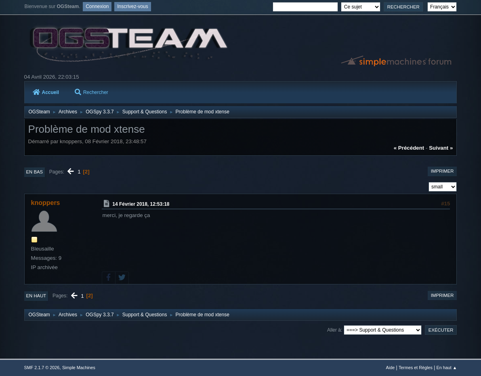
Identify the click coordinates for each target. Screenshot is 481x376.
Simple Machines (78, 367)
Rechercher (91, 92)
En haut (36, 295)
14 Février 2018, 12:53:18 (140, 204)
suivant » (441, 148)
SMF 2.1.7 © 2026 (42, 367)
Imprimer (442, 171)
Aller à (334, 330)
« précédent (409, 148)
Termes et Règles (416, 367)
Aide (390, 367)
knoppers (45, 202)
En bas (34, 171)
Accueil (46, 92)
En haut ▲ (447, 367)
